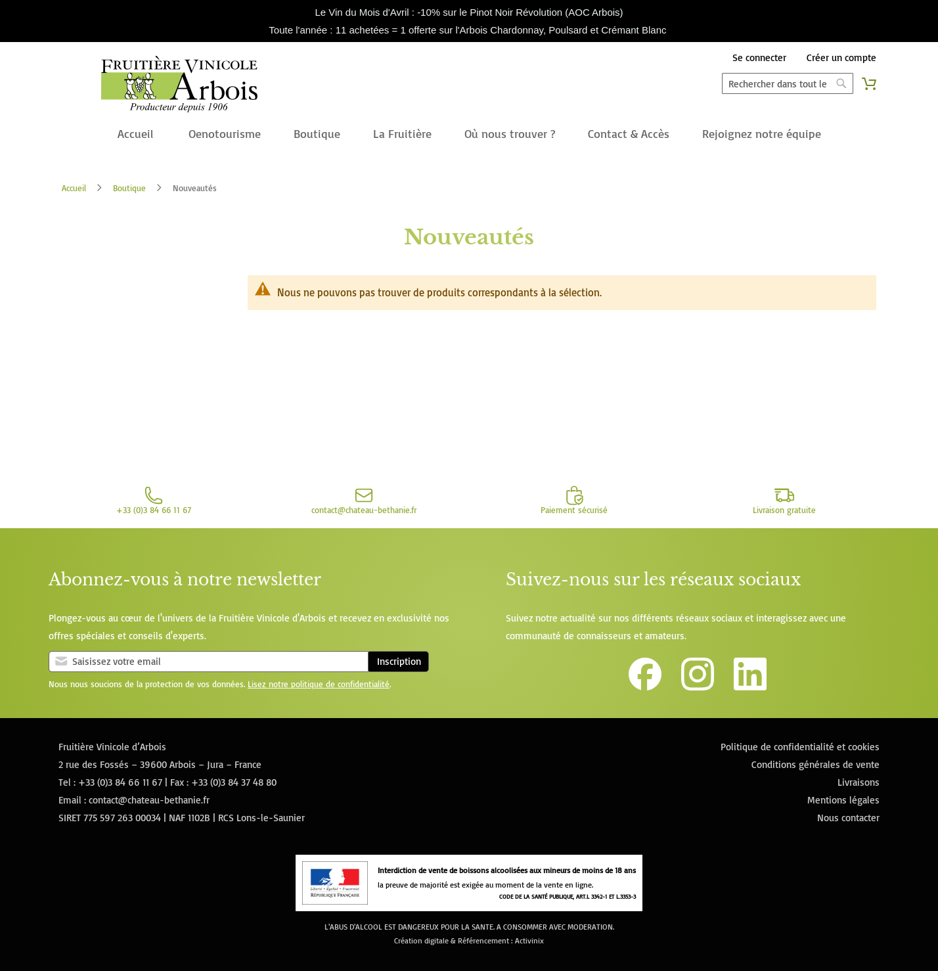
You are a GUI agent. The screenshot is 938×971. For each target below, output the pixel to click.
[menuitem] (135, 134)
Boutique (129, 188)
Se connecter (759, 57)
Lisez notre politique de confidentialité (319, 684)
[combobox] (787, 83)
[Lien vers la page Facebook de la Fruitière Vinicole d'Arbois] (645, 687)
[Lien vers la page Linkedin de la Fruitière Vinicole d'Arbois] (750, 687)
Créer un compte (841, 57)
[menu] (469, 134)
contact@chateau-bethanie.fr (149, 800)
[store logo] (179, 86)
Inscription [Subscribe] (399, 661)
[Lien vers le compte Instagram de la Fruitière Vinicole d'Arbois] (697, 687)
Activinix (529, 940)
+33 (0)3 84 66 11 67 (120, 782)
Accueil (74, 188)
